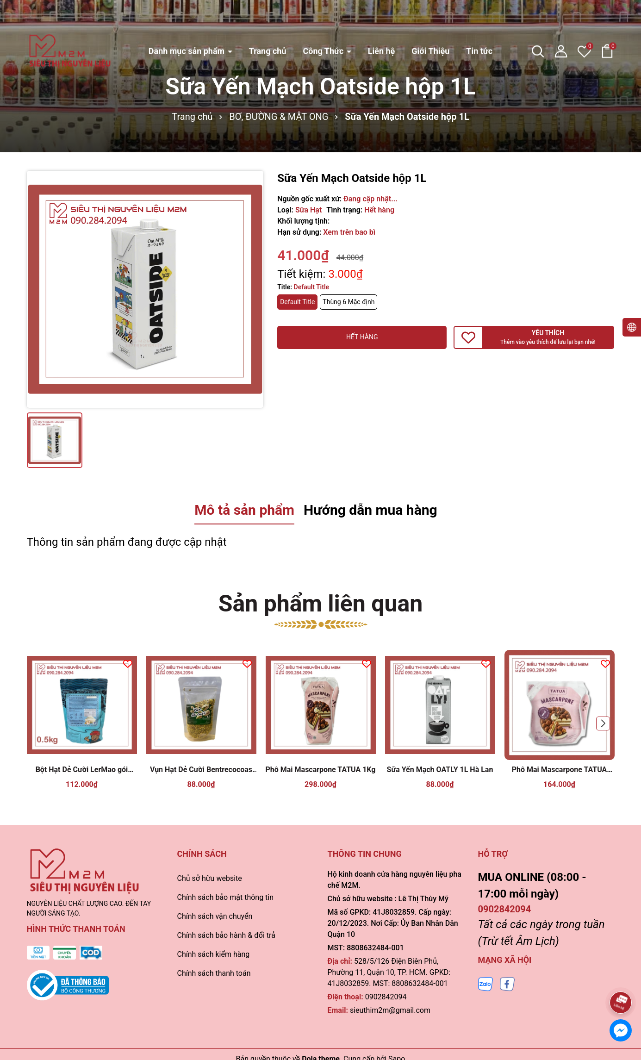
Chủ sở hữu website (209, 878)
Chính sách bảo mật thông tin (225, 897)
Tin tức (479, 21)
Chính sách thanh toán (214, 973)
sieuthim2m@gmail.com (390, 1010)
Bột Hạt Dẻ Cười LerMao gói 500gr (82, 770)
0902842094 (386, 996)
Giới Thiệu (430, 21)
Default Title (297, 302)
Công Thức (324, 21)
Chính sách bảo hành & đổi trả (226, 935)
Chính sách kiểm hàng (213, 954)
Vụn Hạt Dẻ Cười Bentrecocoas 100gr (201, 770)
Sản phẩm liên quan (320, 603)
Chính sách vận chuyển (215, 916)
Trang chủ (267, 21)
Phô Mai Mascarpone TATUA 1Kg (321, 769)
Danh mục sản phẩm (188, 21)
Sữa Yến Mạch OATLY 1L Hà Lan (440, 769)
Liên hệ (381, 21)
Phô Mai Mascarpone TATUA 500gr (559, 770)
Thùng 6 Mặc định (348, 302)
